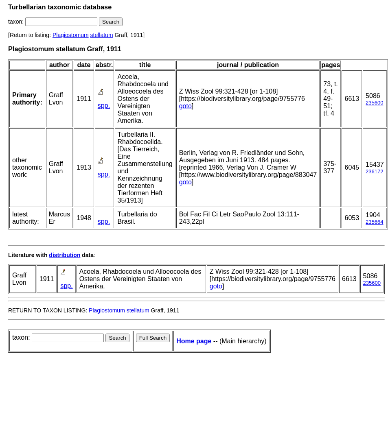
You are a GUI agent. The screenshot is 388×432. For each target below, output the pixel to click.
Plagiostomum (71, 35)
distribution (64, 255)
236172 (374, 171)
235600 (374, 103)
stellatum (101, 35)
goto (185, 106)
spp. (104, 105)
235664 (374, 222)
